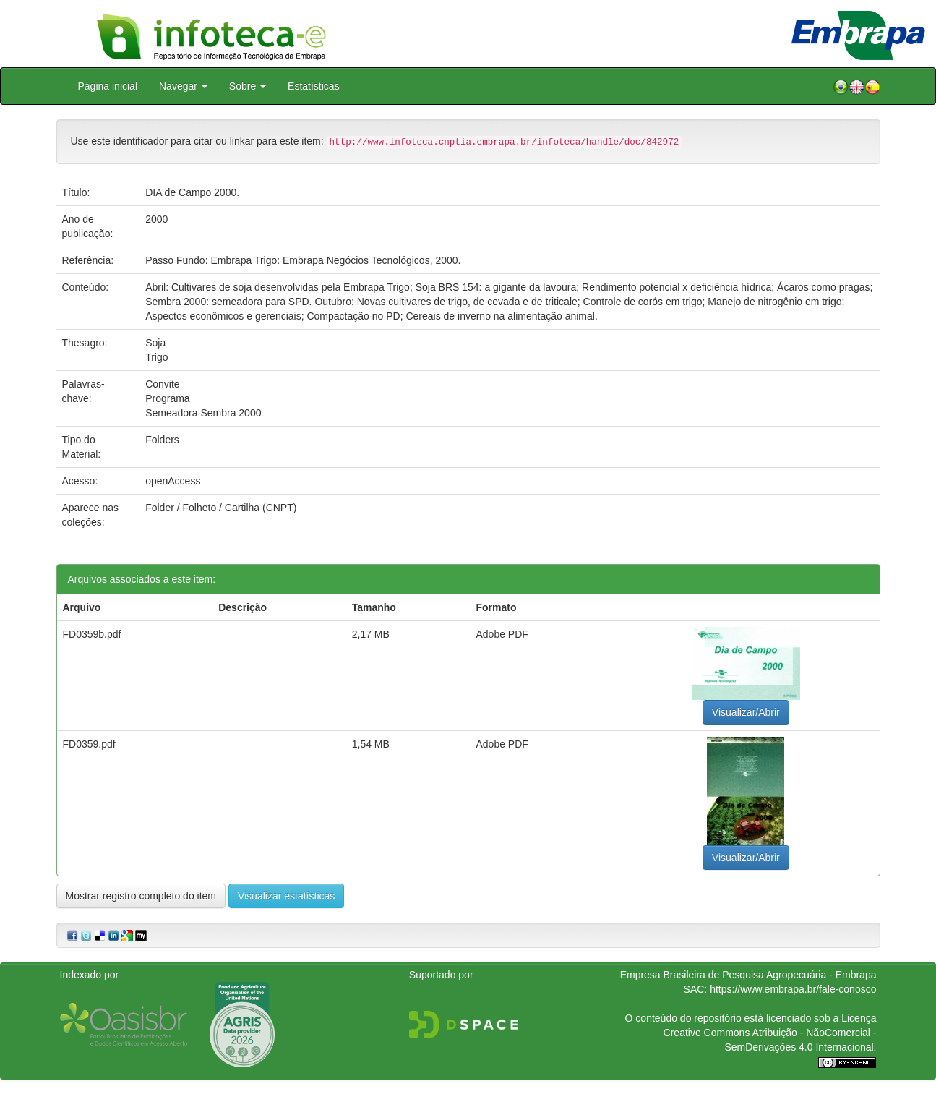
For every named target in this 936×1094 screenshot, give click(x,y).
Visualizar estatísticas (286, 896)
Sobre (247, 86)
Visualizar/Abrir (746, 712)
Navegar (183, 86)
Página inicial (108, 86)
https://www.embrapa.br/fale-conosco (793, 989)
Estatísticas (314, 86)
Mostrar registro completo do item (141, 896)
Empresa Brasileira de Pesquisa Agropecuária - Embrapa (748, 974)
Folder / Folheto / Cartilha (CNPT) (220, 507)
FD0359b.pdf (92, 634)
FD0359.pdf (89, 744)
